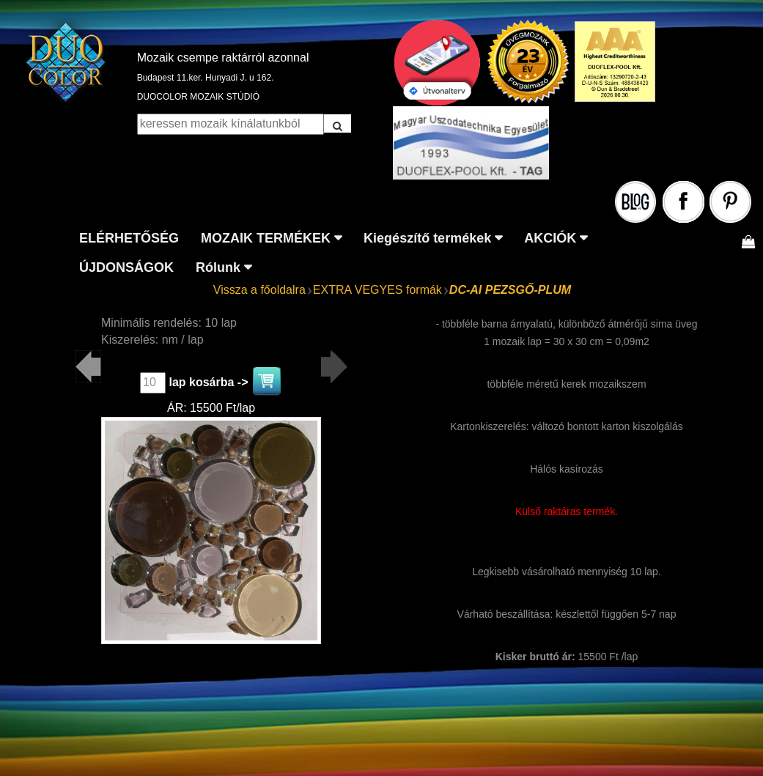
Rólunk (218, 267)
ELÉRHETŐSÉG (129, 238)
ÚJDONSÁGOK (126, 267)
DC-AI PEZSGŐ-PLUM (510, 290)
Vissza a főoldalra (259, 290)
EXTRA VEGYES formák (377, 290)
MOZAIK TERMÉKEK (266, 238)
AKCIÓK (550, 238)
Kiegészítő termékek (427, 238)
